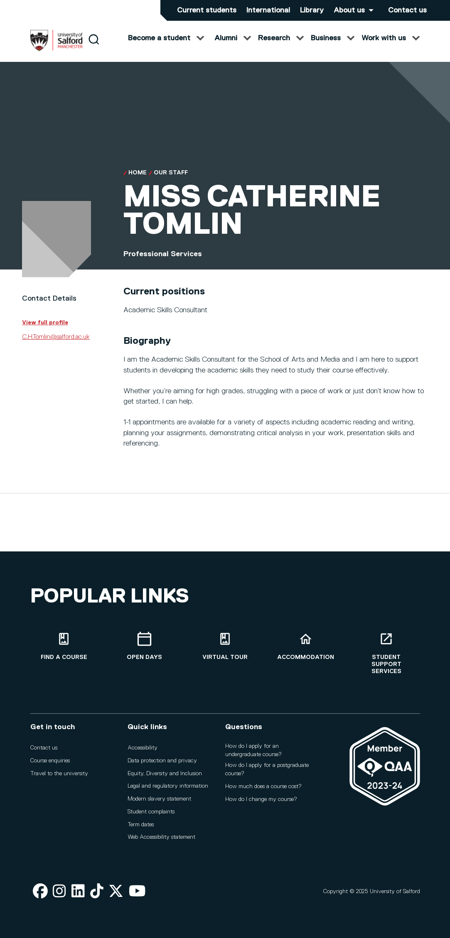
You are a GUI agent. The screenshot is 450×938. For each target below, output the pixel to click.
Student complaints (151, 812)
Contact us (407, 10)
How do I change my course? (261, 799)
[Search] (94, 47)
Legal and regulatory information (168, 786)
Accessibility (142, 748)
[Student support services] (386, 653)
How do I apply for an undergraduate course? (253, 750)
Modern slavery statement (159, 799)
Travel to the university (59, 773)
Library (312, 10)
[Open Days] (144, 646)
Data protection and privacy (162, 761)
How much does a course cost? (263, 786)
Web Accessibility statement (161, 837)
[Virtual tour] (225, 646)
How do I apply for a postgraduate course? (267, 769)
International (268, 10)
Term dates (141, 825)
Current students (206, 10)
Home (137, 180)
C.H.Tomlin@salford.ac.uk (56, 344)
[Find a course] (64, 646)
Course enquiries (50, 761)
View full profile (45, 330)
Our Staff (171, 180)
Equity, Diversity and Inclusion (165, 773)
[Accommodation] (305, 646)
